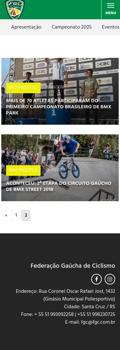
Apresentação (26, 27)
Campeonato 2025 (72, 27)
